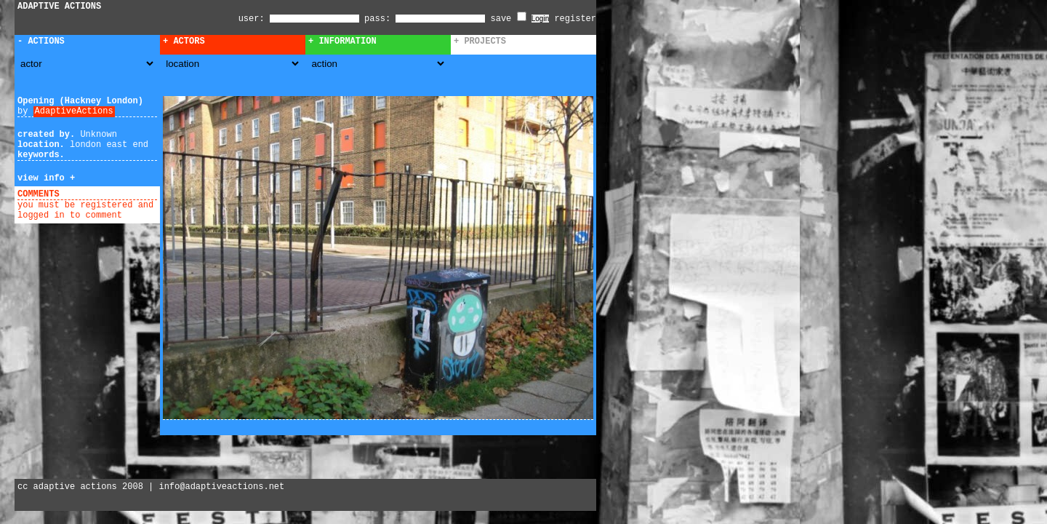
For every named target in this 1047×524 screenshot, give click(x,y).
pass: (377, 19)
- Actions (41, 41)
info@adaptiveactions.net (221, 487)
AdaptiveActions (74, 111)
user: (254, 19)
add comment (93, 194)
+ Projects (480, 41)
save (508, 19)
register (575, 19)
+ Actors (184, 41)
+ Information (342, 41)
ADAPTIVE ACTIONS (59, 6)
